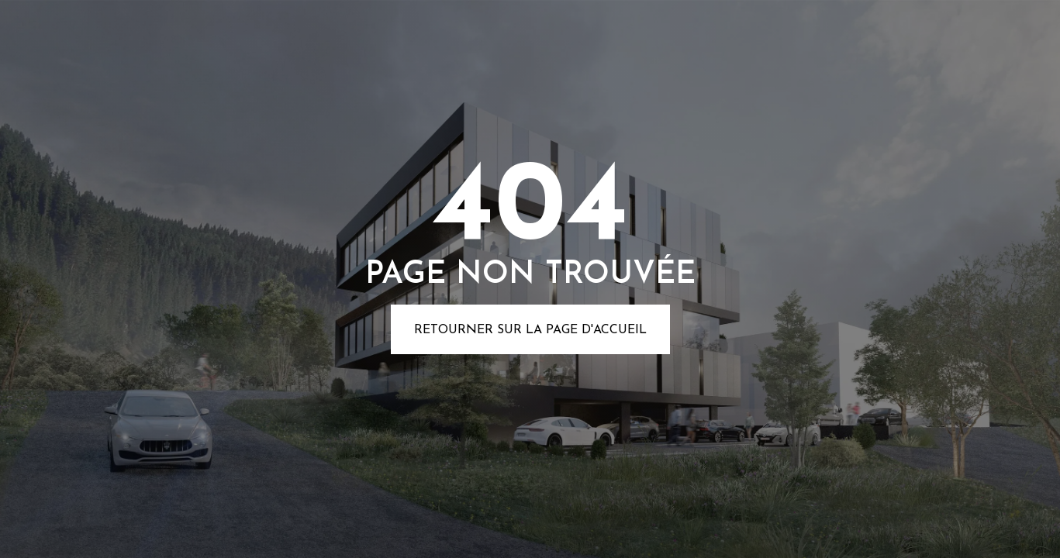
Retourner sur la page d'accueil (530, 330)
